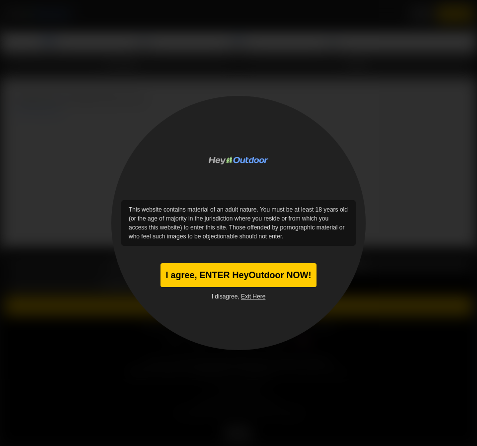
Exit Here (253, 296)
